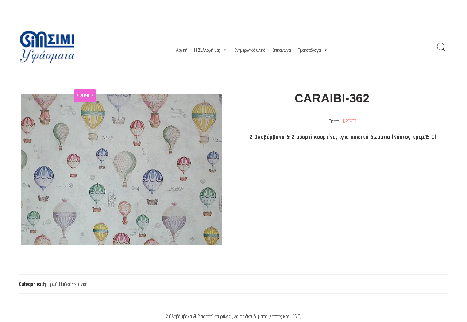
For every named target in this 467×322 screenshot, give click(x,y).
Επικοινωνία (282, 50)
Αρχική (181, 50)
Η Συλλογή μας (210, 50)
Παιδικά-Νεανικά (73, 284)
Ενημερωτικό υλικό (250, 50)
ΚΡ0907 (349, 121)
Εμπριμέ (50, 284)
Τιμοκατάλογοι (313, 50)
